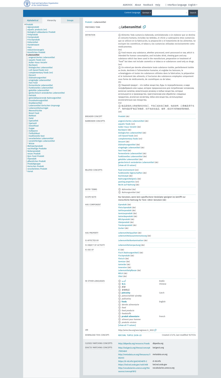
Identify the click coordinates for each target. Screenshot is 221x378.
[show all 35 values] (127, 165)
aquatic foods (124, 124)
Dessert (121, 142)
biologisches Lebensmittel (130, 133)
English (192, 5)
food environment (126, 170)
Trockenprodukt (125, 225)
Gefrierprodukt (124, 210)
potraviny (126, 293)
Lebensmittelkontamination (130, 240)
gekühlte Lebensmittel (128, 159)
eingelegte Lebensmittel (129, 147)
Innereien (122, 267)
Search (193, 13)
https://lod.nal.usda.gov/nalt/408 (133, 365)
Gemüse (122, 261)
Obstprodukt (123, 222)
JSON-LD (138, 335)
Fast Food (122, 150)
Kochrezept (123, 176)
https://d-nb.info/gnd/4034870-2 (132, 361)
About (138, 5)
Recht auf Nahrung (126, 185)
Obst (120, 276)
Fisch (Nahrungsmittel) (128, 253)
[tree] (51, 200)
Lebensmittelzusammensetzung (132, 236)
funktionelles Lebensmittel (130, 156)
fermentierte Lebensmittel (130, 153)
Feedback (148, 5)
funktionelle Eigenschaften (130, 173)
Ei (119, 250)
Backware (122, 130)
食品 (124, 284)
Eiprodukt (122, 204)
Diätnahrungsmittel (127, 144)
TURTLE (130, 335)
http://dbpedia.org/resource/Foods (134, 343)
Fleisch (121, 258)
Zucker (121, 228)
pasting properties (126, 182)
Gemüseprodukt (125, 213)
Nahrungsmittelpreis (127, 179)
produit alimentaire (130, 316)
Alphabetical (32, 20)
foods (124, 301)
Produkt (88, 22)
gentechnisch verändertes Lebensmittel (136, 162)
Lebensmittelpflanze (127, 270)
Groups (70, 20)
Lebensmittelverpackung (129, 245)
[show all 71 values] (127, 325)
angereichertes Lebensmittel (131, 121)
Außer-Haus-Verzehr (127, 127)
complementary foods (128, 139)
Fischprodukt (124, 255)
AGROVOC (128, 5)
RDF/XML (122, 335)
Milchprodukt (124, 219)
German (145, 13)
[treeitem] (31, 24)
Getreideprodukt (125, 216)
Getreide (122, 264)
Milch (120, 273)
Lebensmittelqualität (127, 233)
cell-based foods (125, 136)
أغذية (124, 281)
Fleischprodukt (125, 207)
